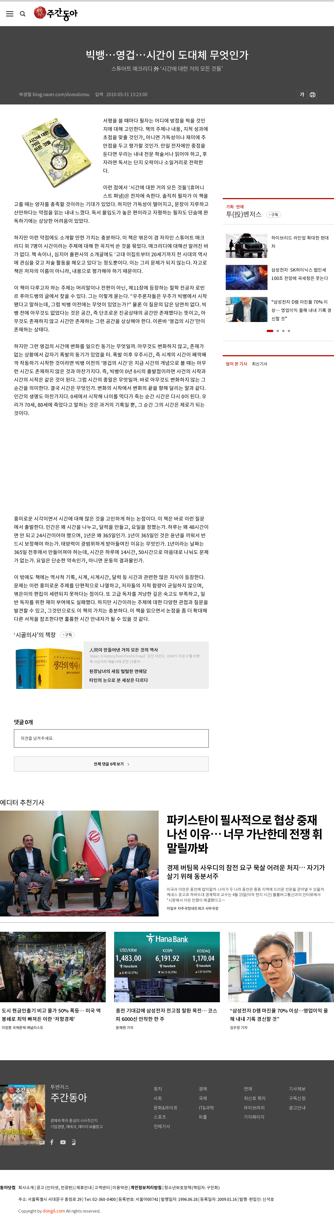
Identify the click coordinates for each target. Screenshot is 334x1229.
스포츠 (160, 1117)
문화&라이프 (166, 1108)
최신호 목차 (255, 1098)
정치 (158, 1089)
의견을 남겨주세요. (37, 738)
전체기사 (162, 1126)
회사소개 (26, 1188)
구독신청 (297, 1098)
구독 (68, 634)
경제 (203, 1089)
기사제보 (297, 1089)
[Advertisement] (89, 465)
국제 (203, 1098)
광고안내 (297, 1108)
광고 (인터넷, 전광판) (55, 1188)
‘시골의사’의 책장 (35, 635)
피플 (203, 1117)
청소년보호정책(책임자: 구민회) (192, 1188)
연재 (248, 1089)
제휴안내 (84, 1188)
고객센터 (102, 1188)
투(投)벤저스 (244, 214)
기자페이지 (254, 1117)
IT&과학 (206, 1108)
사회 (158, 1098)
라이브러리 (254, 1108)
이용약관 (120, 1188)
